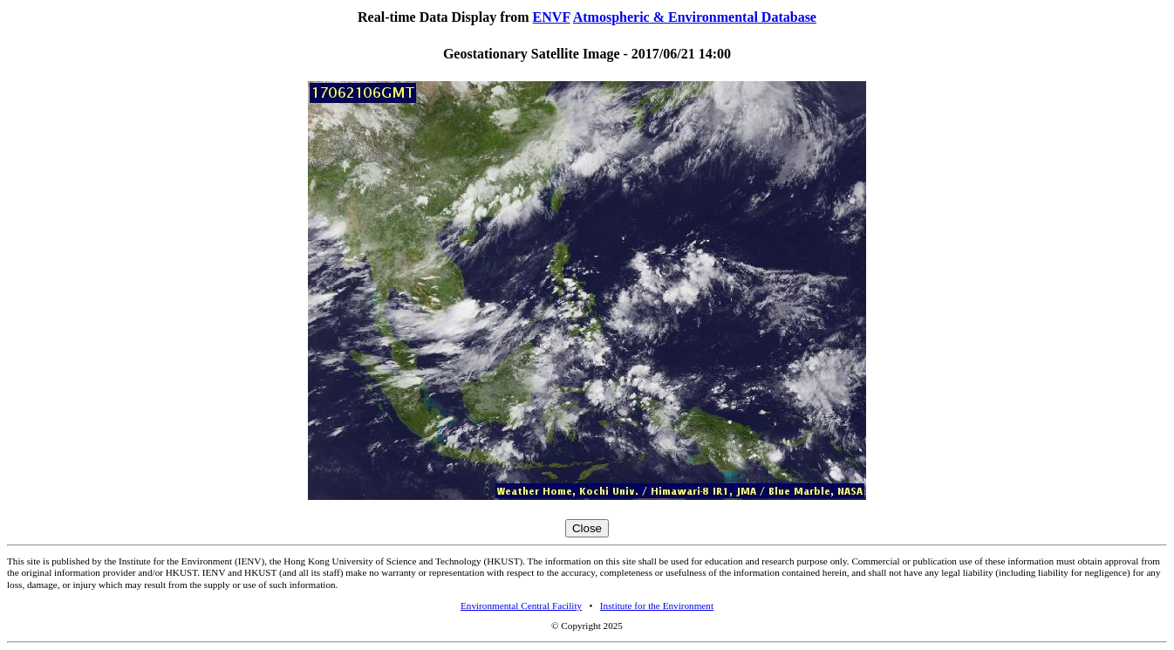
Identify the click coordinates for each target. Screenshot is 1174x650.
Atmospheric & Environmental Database (694, 17)
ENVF (551, 17)
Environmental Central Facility (521, 605)
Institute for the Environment (656, 605)
